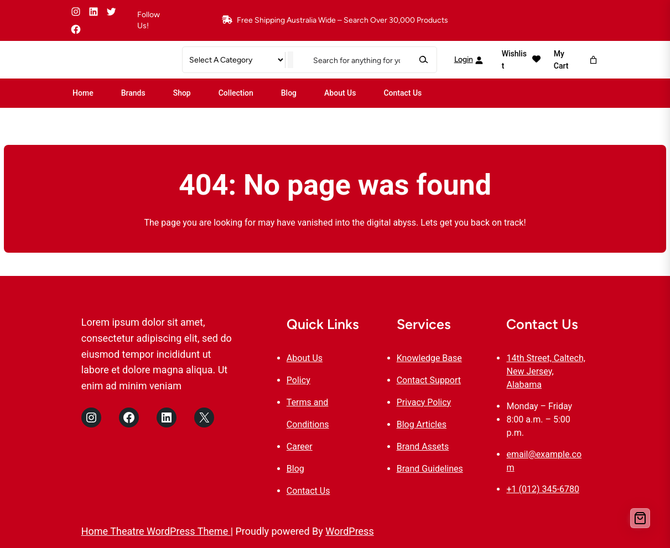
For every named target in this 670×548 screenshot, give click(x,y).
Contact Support (429, 380)
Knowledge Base (429, 358)
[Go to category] (290, 60)
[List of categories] (236, 60)
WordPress (349, 531)
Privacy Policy (424, 402)
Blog (295, 468)
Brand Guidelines (430, 468)
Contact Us (308, 491)
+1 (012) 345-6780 (542, 489)
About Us (305, 358)
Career (300, 446)
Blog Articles (421, 424)
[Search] (423, 60)
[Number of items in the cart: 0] (593, 60)
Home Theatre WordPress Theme (156, 531)
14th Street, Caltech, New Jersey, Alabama (545, 371)
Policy (298, 380)
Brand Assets (423, 446)
